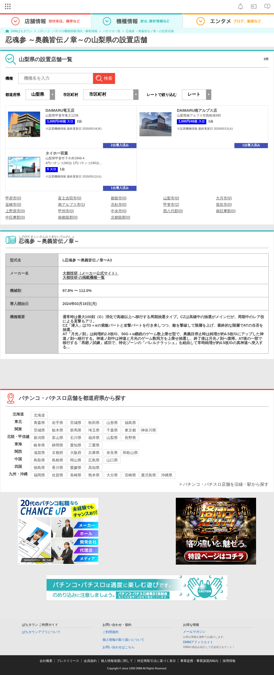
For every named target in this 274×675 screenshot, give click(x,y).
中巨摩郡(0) (15, 217)
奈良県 (112, 452)
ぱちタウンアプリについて (41, 632)
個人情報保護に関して (117, 661)
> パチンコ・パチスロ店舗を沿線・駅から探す (224, 484)
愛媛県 (75, 467)
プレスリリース (68, 661)
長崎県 (75, 475)
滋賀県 (39, 452)
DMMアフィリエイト (198, 642)
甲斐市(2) (171, 204)
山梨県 (112, 437)
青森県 (39, 423)
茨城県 (39, 430)
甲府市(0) (13, 198)
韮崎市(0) (13, 204)
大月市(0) (224, 198)
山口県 (112, 460)
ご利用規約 (110, 632)
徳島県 (39, 467)
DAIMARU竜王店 (59, 110)
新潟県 (39, 437)
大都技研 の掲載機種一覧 (84, 277)
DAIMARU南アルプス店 (197, 110)
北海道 (39, 415)
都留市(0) (119, 198)
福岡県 (39, 475)
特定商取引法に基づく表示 (156, 661)
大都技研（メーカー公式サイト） (91, 273)
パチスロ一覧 (111, 31)
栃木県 (57, 430)
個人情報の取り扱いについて (123, 640)
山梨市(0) (171, 198)
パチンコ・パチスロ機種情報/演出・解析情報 (67, 31)
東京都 (130, 430)
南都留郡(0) (68, 217)
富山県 (57, 437)
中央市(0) (119, 211)
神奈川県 (148, 430)
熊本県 (94, 475)
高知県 (94, 467)
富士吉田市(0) (69, 198)
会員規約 (90, 661)
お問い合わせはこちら (118, 647)
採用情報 (229, 661)
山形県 (112, 423)
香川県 (57, 467)
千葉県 (112, 430)
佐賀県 (57, 475)
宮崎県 (130, 475)
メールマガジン (194, 632)
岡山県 (75, 460)
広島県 (94, 460)
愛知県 (75, 445)
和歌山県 (130, 452)
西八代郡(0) (173, 211)
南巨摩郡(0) (225, 211)
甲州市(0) (66, 211)
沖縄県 (166, 475)
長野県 (130, 437)
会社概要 (46, 661)
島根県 (57, 460)
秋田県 (94, 423)
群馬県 (75, 430)
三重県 (94, 445)
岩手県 (57, 423)
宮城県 (75, 423)
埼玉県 (94, 430)
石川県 (75, 437)
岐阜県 (39, 445)
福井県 (94, 437)
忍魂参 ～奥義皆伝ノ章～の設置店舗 (150, 31)
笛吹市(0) (224, 204)
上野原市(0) (15, 211)
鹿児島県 (148, 475)
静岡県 (57, 445)
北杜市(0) (119, 204)
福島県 (130, 423)
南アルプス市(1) (71, 204)
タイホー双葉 (56, 153)
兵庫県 (94, 452)
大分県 (112, 475)
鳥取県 (39, 460)
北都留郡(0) (120, 217)
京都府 (57, 452)
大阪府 (75, 452)
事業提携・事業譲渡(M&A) (199, 661)
